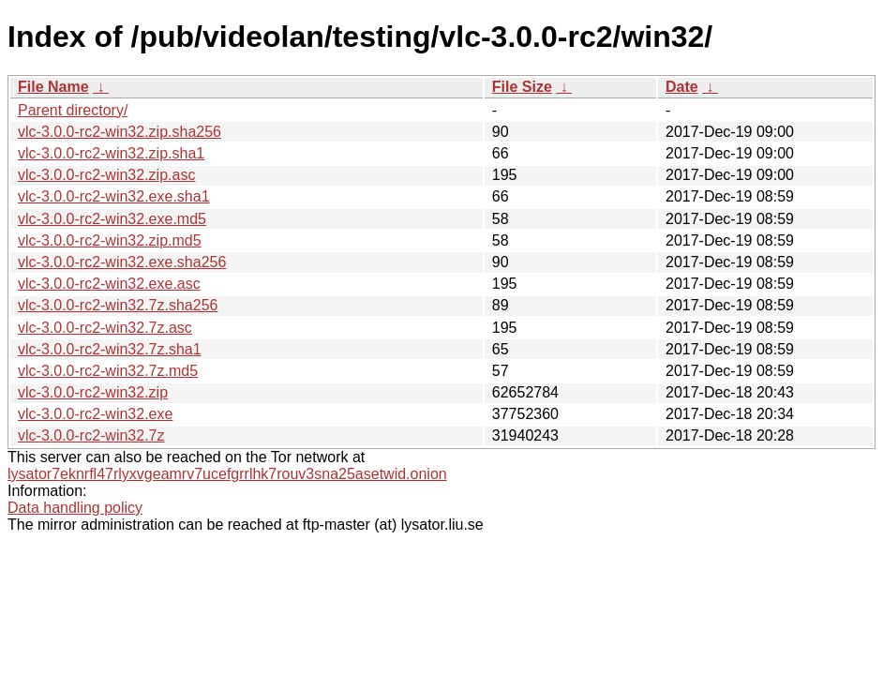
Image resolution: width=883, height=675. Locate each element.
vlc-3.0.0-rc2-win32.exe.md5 (112, 219)
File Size (522, 87)
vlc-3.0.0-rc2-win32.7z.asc (105, 328)
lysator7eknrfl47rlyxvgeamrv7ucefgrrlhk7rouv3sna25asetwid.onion (227, 474)
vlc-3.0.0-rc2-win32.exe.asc (109, 284)
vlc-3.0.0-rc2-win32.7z (91, 435)
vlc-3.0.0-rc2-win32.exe (95, 414)
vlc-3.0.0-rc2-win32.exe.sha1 (114, 196)
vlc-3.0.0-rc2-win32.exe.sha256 (122, 262)
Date (682, 87)
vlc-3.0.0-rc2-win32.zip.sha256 (119, 132)
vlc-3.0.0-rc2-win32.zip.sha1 (111, 153)
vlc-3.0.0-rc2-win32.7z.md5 (108, 371)
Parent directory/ (72, 110)
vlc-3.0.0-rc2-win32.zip (93, 392)
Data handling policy (74, 508)
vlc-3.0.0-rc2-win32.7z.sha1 (110, 349)
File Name (53, 87)
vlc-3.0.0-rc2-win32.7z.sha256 (117, 305)
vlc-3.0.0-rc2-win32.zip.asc (106, 175)
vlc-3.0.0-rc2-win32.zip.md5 (110, 240)
